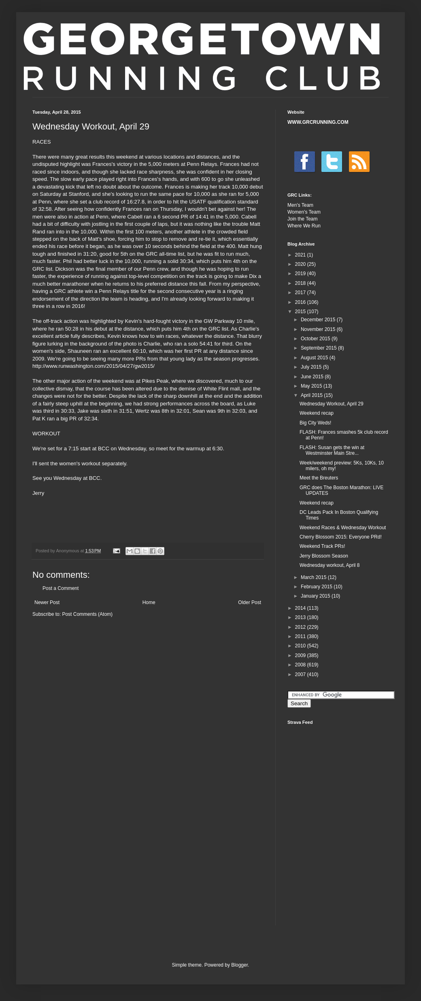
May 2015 (312, 386)
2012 (301, 627)
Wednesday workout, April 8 (330, 565)
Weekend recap (317, 413)
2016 (301, 302)
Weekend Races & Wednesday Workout (343, 527)
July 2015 (312, 367)
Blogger (239, 965)
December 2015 (319, 319)
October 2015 (316, 338)
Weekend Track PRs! (322, 546)
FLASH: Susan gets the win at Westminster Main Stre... (332, 450)
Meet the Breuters (319, 478)
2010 (301, 646)
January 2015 (316, 596)
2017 (301, 292)
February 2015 (317, 587)
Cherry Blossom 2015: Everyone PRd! (341, 537)
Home (148, 602)
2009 (301, 655)
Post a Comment (61, 588)
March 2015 (314, 577)
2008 (301, 665)
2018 (301, 283)
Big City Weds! (315, 423)
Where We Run (304, 226)
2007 (301, 674)
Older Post (249, 602)
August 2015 (315, 358)
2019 (301, 273)
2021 (301, 255)
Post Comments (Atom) (87, 614)
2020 (301, 264)
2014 (301, 608)
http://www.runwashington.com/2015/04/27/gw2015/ (93, 366)
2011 (301, 636)
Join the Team (302, 219)
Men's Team (300, 205)
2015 (301, 311)
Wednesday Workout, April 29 (332, 404)
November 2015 (319, 329)
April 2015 (312, 395)
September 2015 (319, 348)
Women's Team (304, 212)
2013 (301, 617)
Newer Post (47, 602)
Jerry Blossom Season (324, 556)
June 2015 (313, 377)
